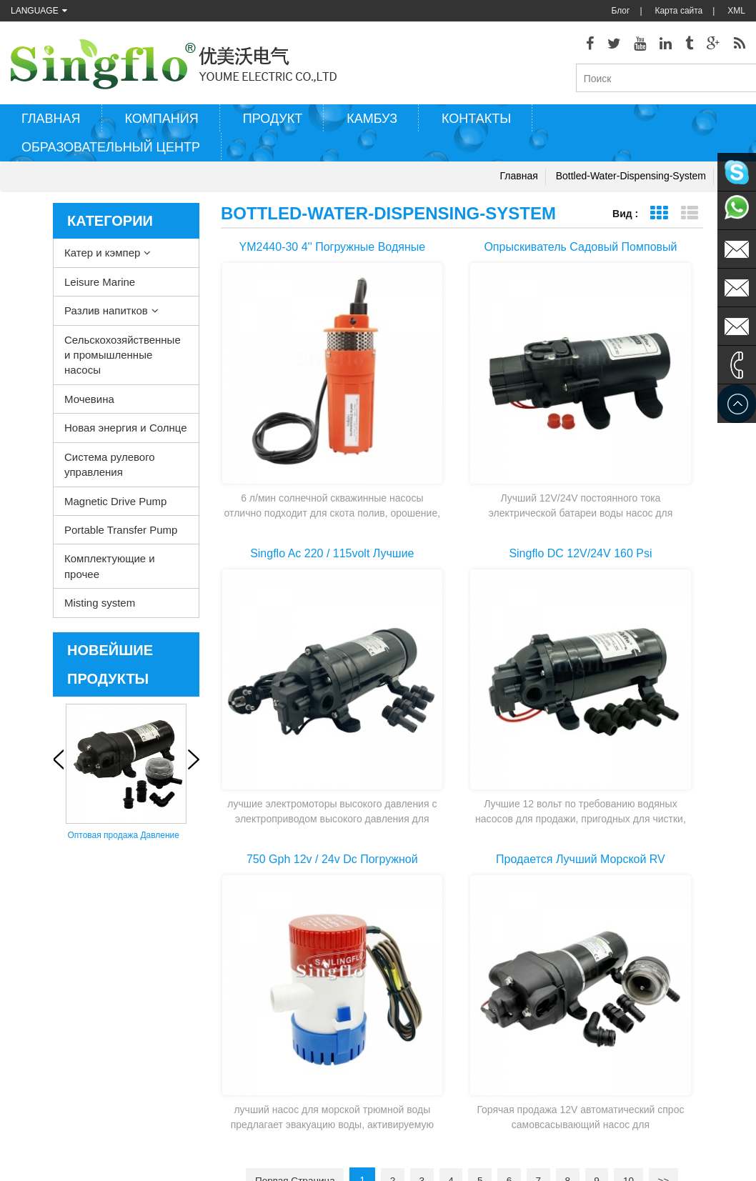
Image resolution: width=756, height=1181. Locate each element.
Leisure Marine (99, 286)
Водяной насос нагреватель (414, 952)
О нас (22, 1060)
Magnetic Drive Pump (115, 505)
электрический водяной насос (418, 995)
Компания (162, 123)
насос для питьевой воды (410, 1081)
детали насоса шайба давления (422, 1017)
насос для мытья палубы (409, 931)
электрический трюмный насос (420, 974)
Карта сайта (678, 11)
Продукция (32, 974)
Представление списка (689, 218)
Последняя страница (462, 742)
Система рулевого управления (109, 468)
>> (674, 716)
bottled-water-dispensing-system (631, 180)
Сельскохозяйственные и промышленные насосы (122, 359)
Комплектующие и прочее (109, 570)
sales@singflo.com (619, 1031)
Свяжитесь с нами (47, 995)
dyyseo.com (536, 1160)
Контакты (476, 123)
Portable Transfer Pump (120, 535)
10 (638, 716)
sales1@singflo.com (621, 1052)
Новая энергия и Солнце (125, 433)
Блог (620, 11)
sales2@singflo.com (621, 1074)
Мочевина (89, 404)
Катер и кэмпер (102, 257)
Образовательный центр (110, 152)
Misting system (99, 608)
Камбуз (372, 123)
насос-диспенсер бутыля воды (420, 1102)
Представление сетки (658, 218)
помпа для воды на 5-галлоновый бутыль (402, 1125)
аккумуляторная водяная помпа (422, 1060)
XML (736, 11)
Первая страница (284, 716)
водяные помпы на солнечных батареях (419, 1039)
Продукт (272, 123)
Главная (51, 123)
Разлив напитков (106, 315)
